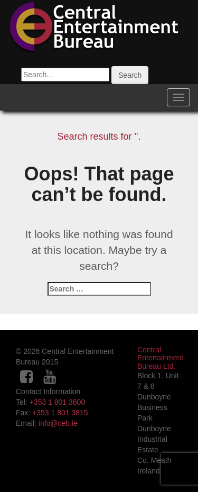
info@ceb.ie (58, 423)
